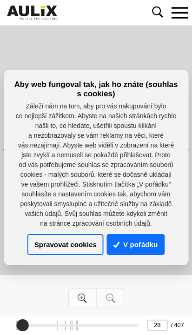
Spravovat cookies (65, 244)
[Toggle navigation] (179, 12)
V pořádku (135, 244)
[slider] (23, 325)
